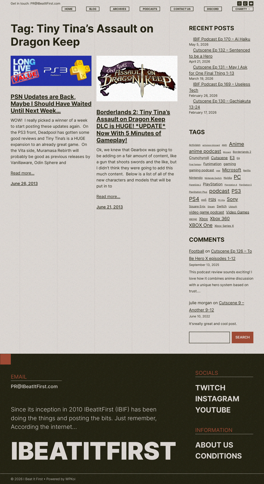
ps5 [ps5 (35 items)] (203, 200)
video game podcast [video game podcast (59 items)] (206, 212)
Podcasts (150, 8)
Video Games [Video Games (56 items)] (237, 212)
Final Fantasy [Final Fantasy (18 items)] (195, 164)
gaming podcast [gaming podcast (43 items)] (201, 170)
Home (69, 8)
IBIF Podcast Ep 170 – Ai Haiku (221, 39)
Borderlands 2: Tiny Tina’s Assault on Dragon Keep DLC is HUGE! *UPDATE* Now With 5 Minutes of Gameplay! (133, 126)
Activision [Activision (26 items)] (194, 144)
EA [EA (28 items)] (238, 158)
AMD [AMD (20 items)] (224, 145)
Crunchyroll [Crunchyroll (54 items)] (199, 158)
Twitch (210, 387)
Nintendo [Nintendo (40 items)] (196, 178)
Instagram (217, 398)
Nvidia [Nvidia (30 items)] (228, 178)
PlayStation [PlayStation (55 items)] (213, 184)
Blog (92, 8)
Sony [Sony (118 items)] (232, 199)
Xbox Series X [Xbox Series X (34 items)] (224, 226)
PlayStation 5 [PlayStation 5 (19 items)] (245, 184)
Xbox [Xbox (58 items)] (203, 218)
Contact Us (182, 8)
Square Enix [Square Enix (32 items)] (197, 206)
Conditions (218, 455)
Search (242, 337)
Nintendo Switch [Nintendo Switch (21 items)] (213, 178)
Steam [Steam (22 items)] (211, 206)
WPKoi (70, 479)
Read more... (22, 173)
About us (214, 444)
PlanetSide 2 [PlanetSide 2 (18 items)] (195, 184)
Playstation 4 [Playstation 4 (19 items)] (231, 184)
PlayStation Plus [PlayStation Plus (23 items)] (198, 192)
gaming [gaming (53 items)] (229, 164)
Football (196, 251)
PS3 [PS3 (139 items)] (236, 191)
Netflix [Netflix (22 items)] (247, 170)
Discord (213, 8)
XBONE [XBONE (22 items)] (193, 219)
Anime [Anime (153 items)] (236, 144)
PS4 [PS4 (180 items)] (194, 199)
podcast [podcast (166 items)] (219, 191)
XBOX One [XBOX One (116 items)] (200, 225)
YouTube (213, 409)
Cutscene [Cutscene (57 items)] (219, 158)
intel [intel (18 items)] (218, 170)
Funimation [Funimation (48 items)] (212, 164)
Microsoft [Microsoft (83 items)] (231, 169)
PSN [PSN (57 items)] (212, 199)
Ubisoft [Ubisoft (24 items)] (233, 206)
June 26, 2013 (24, 183)
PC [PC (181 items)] (237, 177)
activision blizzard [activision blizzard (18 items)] (211, 145)
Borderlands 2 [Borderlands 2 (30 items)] (242, 152)
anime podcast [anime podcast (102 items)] (205, 151)
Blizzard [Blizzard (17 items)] (227, 152)
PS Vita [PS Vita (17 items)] (221, 200)
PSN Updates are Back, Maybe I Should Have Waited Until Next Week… (51, 103)
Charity (242, 9)
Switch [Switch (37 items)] (222, 206)
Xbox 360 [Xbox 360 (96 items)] (220, 218)
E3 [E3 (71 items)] (232, 157)
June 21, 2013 (109, 207)
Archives (119, 8)
